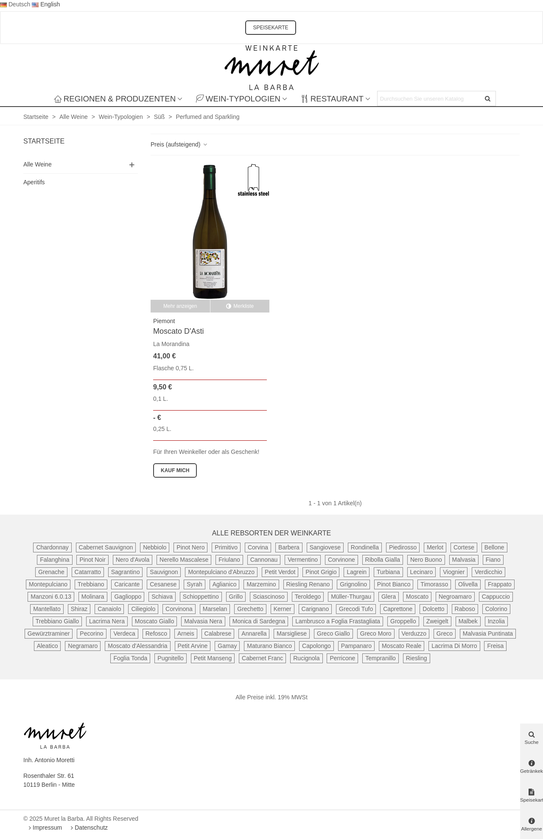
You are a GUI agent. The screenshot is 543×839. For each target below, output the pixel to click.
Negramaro (83, 645)
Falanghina (54, 559)
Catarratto (88, 572)
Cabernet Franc (262, 658)
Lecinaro (421, 572)
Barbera (288, 547)
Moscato (417, 596)
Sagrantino (125, 572)
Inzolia (496, 621)
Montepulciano (48, 584)
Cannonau (264, 559)
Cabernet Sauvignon (106, 547)
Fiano (493, 559)
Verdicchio (488, 572)
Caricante (127, 584)
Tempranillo (380, 658)
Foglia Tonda (130, 658)
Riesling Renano (308, 584)
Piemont (164, 321)
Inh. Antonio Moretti (49, 760)
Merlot (435, 547)
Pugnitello (170, 658)
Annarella (253, 633)
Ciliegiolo (143, 608)
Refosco (156, 633)
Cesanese (163, 584)
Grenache (51, 572)
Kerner (282, 608)
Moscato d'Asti (178, 331)
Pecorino (91, 633)
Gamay (227, 645)
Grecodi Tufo (356, 608)
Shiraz (79, 608)
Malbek (468, 621)
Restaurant (332, 98)
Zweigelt (437, 621)
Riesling (416, 658)
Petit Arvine (193, 645)
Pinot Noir (92, 559)
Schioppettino (201, 596)
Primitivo (226, 547)
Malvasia (464, 559)
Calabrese (218, 633)
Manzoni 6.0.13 (51, 596)
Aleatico (47, 645)
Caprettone (397, 608)
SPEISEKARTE (270, 28)
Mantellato (47, 608)
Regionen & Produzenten (115, 98)
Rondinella (365, 547)
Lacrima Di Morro (454, 645)
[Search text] (429, 98)
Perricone (342, 658)
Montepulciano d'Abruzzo (221, 572)
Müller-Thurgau (351, 596)
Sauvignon (164, 572)
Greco (445, 633)
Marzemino (261, 584)
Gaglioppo (127, 596)
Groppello (403, 621)
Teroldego (308, 596)
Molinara (92, 596)
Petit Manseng (213, 658)
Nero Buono (426, 559)
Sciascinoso (269, 596)
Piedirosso (403, 547)
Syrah (194, 584)
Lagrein (357, 572)
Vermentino (303, 559)
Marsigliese (292, 633)
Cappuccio (496, 596)
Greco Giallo (333, 633)
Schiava (162, 596)
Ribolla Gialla (382, 559)
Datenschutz (88, 827)
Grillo (236, 596)
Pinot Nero (190, 547)
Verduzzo (414, 633)
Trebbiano (91, 584)
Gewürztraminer (49, 633)
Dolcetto (433, 608)
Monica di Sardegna (258, 621)
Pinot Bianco (394, 584)
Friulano (229, 559)
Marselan (215, 608)
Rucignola (306, 658)
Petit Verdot (280, 572)
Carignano (315, 608)
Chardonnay (52, 547)
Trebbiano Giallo (57, 621)
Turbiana (388, 572)
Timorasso (434, 584)
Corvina (258, 547)
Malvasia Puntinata (488, 633)
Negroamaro (455, 596)
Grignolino (353, 584)
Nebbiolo (154, 547)
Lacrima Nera (107, 621)
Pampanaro (356, 645)
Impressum (44, 827)
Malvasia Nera (203, 621)
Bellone (494, 547)
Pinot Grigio (320, 572)
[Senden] (488, 98)
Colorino (496, 608)
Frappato (500, 584)
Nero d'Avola (132, 559)
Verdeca (124, 633)
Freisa (495, 645)
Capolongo (316, 645)
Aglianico (225, 584)
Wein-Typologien (238, 98)
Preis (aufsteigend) (179, 144)
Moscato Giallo (154, 621)
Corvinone (341, 559)
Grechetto (250, 608)
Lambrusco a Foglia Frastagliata (337, 621)
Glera (388, 596)
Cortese (463, 547)
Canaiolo (109, 608)
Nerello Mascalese (184, 559)
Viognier (454, 572)
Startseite (43, 141)
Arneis (185, 633)
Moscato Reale (401, 645)
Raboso (465, 608)
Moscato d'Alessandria (137, 645)
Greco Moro (376, 633)
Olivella (468, 584)
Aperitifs (34, 182)
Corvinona (179, 608)
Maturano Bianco (269, 645)
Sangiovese (325, 547)
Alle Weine (37, 164)
